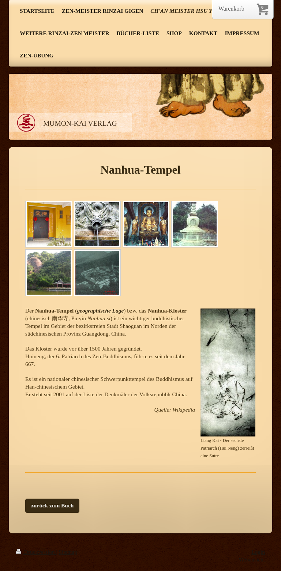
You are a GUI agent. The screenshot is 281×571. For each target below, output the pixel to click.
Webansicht (252, 559)
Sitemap (68, 552)
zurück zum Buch (52, 505)
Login (258, 552)
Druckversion (36, 552)
